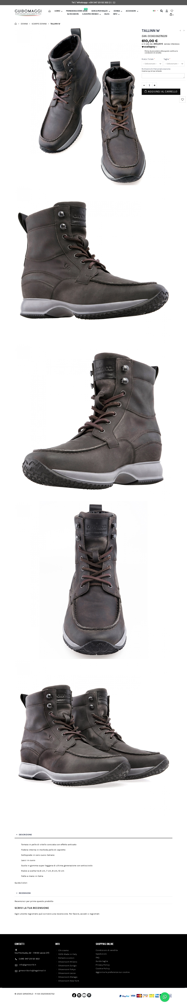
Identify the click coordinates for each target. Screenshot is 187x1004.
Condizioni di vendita (107, 950)
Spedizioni (101, 954)
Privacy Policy (103, 965)
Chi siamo (63, 950)
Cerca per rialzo (99, 11)
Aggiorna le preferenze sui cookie (113, 972)
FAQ (97, 957)
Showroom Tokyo (67, 969)
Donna (117, 11)
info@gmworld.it (27, 964)
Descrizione (25, 834)
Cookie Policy (103, 968)
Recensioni (25, 893)
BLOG (106, 14)
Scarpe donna (39, 23)
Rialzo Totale (148, 59)
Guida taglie (102, 961)
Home (16, 23)
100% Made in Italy (67, 954)
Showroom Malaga (67, 977)
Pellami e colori (66, 958)
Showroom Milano (67, 961)
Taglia (167, 59)
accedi (83, 913)
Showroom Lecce (67, 973)
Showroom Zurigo (67, 965)
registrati (95, 913)
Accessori (131, 11)
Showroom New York (68, 980)
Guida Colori (21, 882)
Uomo (57, 11)
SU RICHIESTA (73, 14)
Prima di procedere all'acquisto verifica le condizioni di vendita (161, 52)
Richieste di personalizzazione (156, 69)
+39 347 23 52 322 (99, 2)
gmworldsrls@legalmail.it (32, 970)
